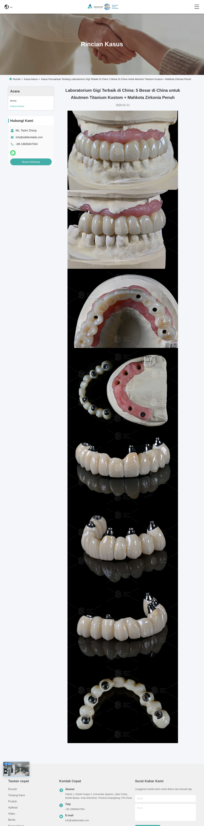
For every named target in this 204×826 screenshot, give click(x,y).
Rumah (17, 79)
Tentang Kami (16, 795)
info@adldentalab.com (29, 137)
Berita (11, 819)
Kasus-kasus (31, 79)
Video (11, 813)
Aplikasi (13, 807)
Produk (12, 801)
